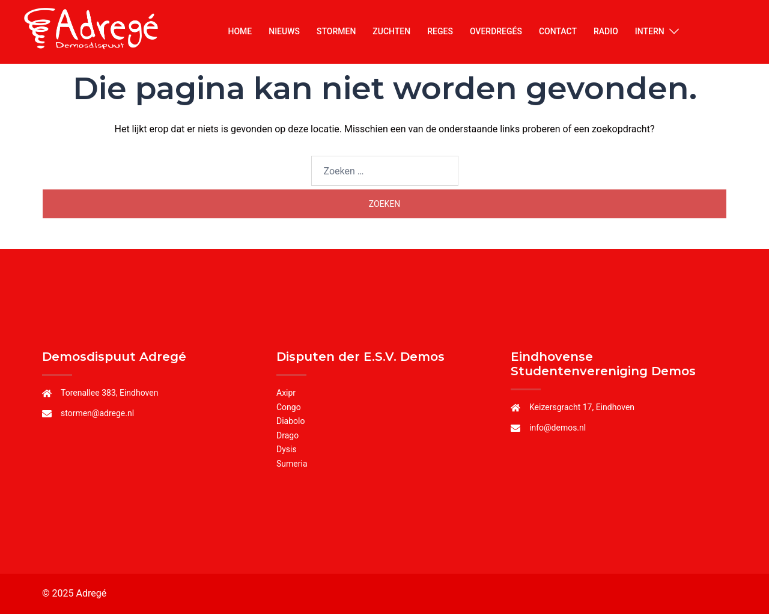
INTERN (649, 31)
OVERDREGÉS (496, 31)
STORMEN (336, 31)
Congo (288, 407)
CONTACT (558, 31)
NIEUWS (284, 31)
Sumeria (292, 463)
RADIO (606, 31)
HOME (240, 31)
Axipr (286, 393)
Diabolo (290, 421)
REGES (440, 31)
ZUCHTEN (391, 31)
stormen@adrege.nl (97, 413)
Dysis (286, 449)
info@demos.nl (557, 427)
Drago (287, 435)
